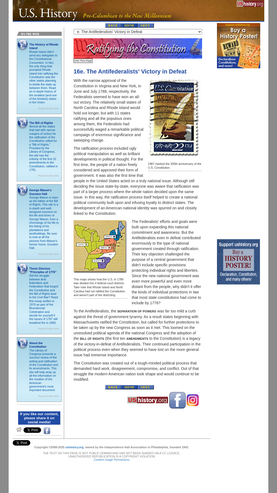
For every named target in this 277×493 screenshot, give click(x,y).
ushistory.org (74, 447)
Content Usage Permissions (111, 459)
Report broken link (48, 108)
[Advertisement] (238, 152)
